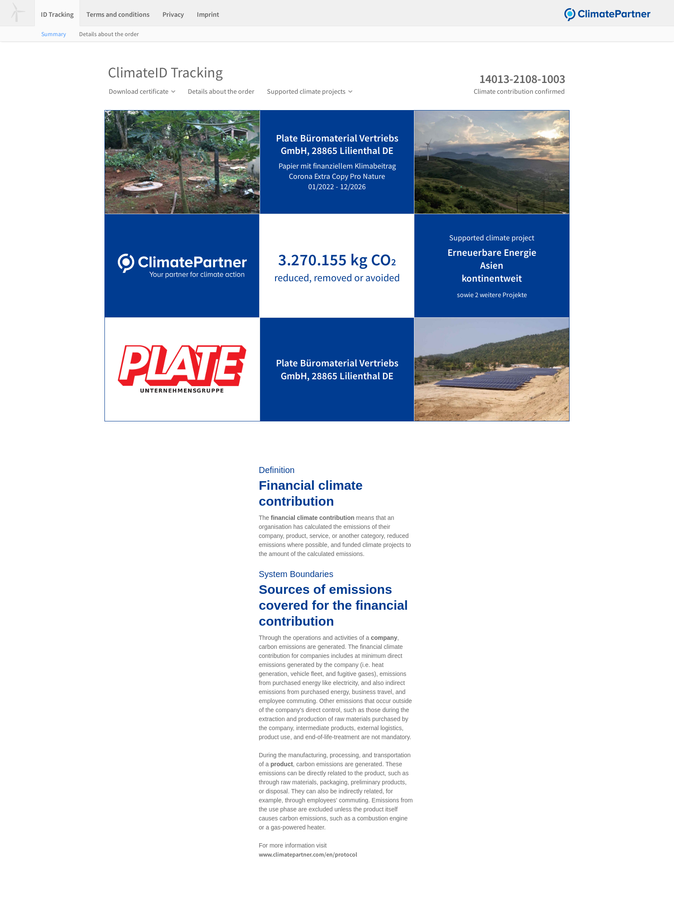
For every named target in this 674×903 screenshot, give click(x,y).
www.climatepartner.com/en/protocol (308, 854)
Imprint (208, 14)
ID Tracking (57, 14)
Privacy (173, 14)
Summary (53, 34)
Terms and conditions (118, 14)
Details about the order (109, 34)
